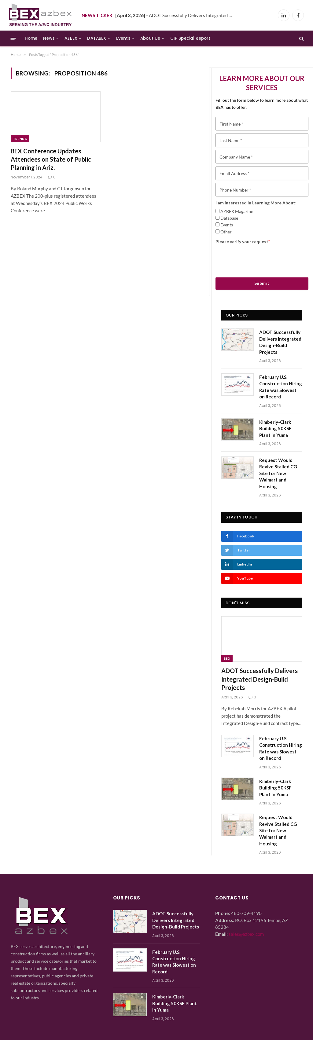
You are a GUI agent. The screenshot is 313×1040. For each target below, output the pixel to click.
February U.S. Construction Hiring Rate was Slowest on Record (280, 386)
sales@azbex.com (246, 934)
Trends (20, 138)
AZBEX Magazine (236, 211)
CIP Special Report (190, 38)
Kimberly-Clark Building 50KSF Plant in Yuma (275, 428)
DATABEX (96, 38)
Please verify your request (242, 241)
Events (123, 38)
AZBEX (70, 38)
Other (226, 231)
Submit (262, 283)
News (49, 38)
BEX (227, 658)
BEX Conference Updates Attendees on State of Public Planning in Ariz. (51, 159)
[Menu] (13, 38)
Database (229, 218)
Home (31, 38)
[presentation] (261, 259)
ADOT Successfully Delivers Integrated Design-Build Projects (176, 15)
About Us (150, 38)
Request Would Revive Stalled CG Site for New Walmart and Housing (278, 473)
